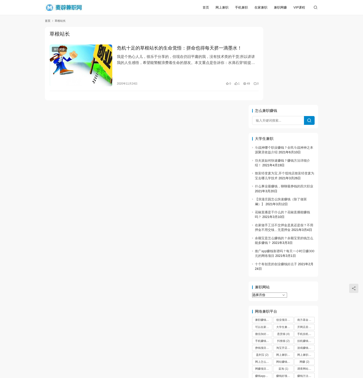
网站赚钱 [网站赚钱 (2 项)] (283, 284)
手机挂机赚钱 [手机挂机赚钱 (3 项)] (305, 256)
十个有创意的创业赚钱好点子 (276, 186)
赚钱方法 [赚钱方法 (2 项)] (305, 297)
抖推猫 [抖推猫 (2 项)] (283, 263)
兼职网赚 (280, 7)
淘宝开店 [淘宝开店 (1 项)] (283, 270)
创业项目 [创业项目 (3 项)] (283, 242)
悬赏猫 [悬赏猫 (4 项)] (283, 256)
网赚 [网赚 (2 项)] (304, 284)
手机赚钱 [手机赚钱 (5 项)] (262, 263)
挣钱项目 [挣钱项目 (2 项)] (262, 270)
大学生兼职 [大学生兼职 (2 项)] (284, 249)
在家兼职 (260, 7)
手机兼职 (241, 7)
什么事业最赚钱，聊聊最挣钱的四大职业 (284, 108)
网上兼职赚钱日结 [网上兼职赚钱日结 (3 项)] (305, 277)
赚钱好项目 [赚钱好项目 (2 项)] (284, 297)
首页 (206, 7)
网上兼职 (222, 7)
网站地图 (225, 355)
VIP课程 (299, 7)
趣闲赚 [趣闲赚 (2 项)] (283, 304)
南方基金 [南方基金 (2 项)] (305, 242)
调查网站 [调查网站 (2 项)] (305, 291)
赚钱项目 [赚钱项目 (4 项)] (262, 304)
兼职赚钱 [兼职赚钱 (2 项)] (262, 242)
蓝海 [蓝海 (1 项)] (283, 291)
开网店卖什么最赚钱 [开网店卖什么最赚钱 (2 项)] (305, 249)
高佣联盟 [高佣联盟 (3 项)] (305, 304)
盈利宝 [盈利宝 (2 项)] (262, 277)
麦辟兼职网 (169, 363)
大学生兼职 (169, 355)
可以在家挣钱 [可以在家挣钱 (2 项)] (263, 249)
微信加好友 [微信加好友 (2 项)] (263, 256)
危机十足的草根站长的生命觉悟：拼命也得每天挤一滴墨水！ (173, 48)
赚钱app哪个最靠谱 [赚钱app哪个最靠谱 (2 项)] (263, 297)
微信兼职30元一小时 (198, 355)
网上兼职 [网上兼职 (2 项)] (283, 277)
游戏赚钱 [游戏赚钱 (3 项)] (305, 270)
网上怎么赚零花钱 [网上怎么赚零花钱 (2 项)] (263, 284)
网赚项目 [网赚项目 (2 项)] (262, 291)
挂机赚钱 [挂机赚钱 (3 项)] (305, 263)
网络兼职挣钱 (145, 355)
